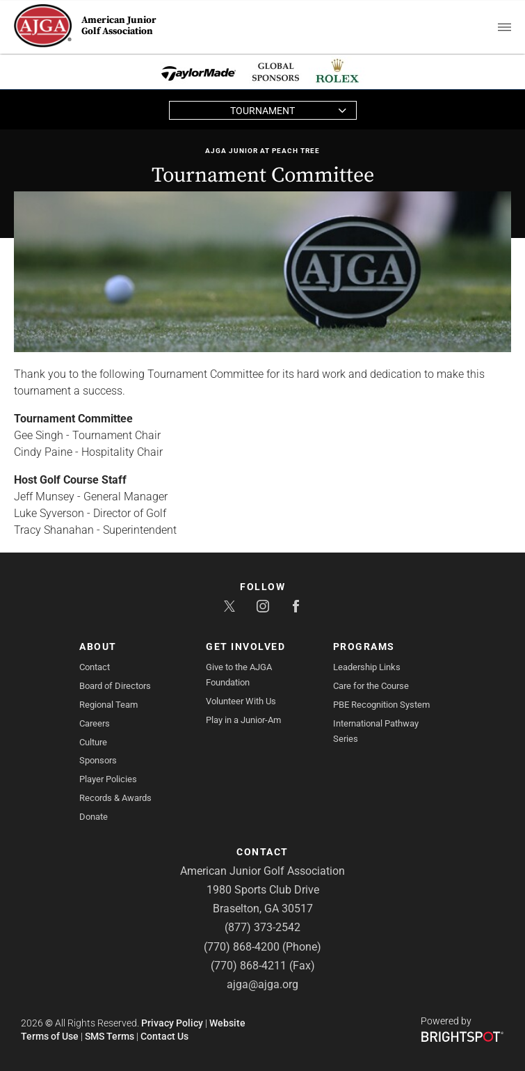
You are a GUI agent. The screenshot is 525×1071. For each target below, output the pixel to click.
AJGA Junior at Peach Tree (262, 150)
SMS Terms (109, 1036)
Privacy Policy (172, 1023)
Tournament (262, 110)
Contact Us (164, 1036)
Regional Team (108, 704)
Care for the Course (371, 686)
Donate (93, 816)
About (98, 646)
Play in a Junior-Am (243, 720)
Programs (364, 646)
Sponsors (98, 760)
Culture (93, 742)
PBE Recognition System (381, 704)
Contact (94, 667)
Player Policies (108, 779)
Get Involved (245, 646)
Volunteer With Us (241, 701)
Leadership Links (367, 667)
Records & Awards (115, 798)
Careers (94, 723)
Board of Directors (115, 686)
